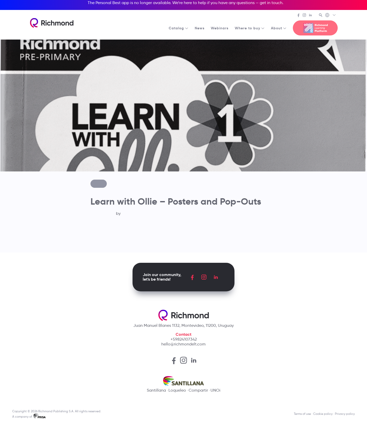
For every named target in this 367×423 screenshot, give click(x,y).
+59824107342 (184, 339)
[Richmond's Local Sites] (331, 15)
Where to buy (250, 28)
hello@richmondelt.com (183, 344)
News (200, 28)
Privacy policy (345, 414)
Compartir (198, 390)
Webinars (220, 28)
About (279, 28)
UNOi (215, 390)
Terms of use (302, 414)
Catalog (179, 28)
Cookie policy (323, 414)
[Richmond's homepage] (51, 23)
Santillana (156, 390)
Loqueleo (177, 390)
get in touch (271, 2)
